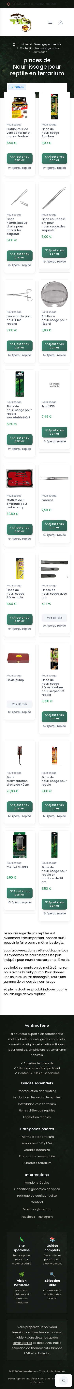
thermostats (40, 1348)
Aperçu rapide (19, 168)
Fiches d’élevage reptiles (37, 1110)
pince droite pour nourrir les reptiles (19, 320)
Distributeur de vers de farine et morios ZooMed (18, 132)
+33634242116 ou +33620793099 (33, 4)
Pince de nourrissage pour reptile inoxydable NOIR (19, 411)
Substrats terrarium (37, 1163)
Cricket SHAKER (17, 867)
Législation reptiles (37, 1117)
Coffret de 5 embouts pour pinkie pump (17, 503)
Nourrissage (14, 124)
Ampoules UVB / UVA (37, 1143)
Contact (37, 1202)
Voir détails (54, 618)
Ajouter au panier (19, 158)
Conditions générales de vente (37, 1189)
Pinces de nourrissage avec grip (54, 593)
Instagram (45, 1217)
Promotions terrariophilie (37, 1156)
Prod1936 (48, 406)
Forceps (47, 500)
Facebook (28, 1217)
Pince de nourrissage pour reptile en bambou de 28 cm (54, 874)
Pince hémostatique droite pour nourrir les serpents (17, 226)
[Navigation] (50, 22)
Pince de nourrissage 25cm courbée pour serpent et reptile (53, 687)
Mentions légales (37, 1182)
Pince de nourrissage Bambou (50, 132)
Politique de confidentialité (37, 1196)
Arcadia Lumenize (37, 1150)
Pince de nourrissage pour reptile (54, 781)
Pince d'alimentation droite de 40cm (18, 781)
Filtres (17, 87)
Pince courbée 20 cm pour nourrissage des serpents (54, 224)
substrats (42, 1353)
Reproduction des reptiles (37, 1091)
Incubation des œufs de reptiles (37, 1097)
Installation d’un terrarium (37, 1104)
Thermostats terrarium (37, 1137)
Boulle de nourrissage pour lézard (54, 320)
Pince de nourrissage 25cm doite (15, 593)
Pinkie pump (15, 680)
